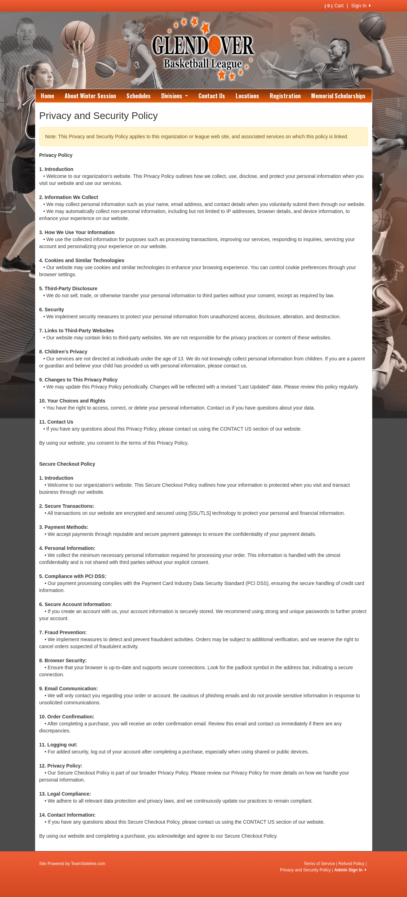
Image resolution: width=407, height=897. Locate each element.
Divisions (174, 96)
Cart (333, 5)
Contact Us (211, 96)
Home (47, 96)
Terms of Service (319, 863)
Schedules (138, 96)
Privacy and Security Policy (305, 870)
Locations (247, 96)
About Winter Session (90, 96)
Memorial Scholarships (338, 96)
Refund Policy (352, 863)
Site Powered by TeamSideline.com (72, 863)
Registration (285, 96)
